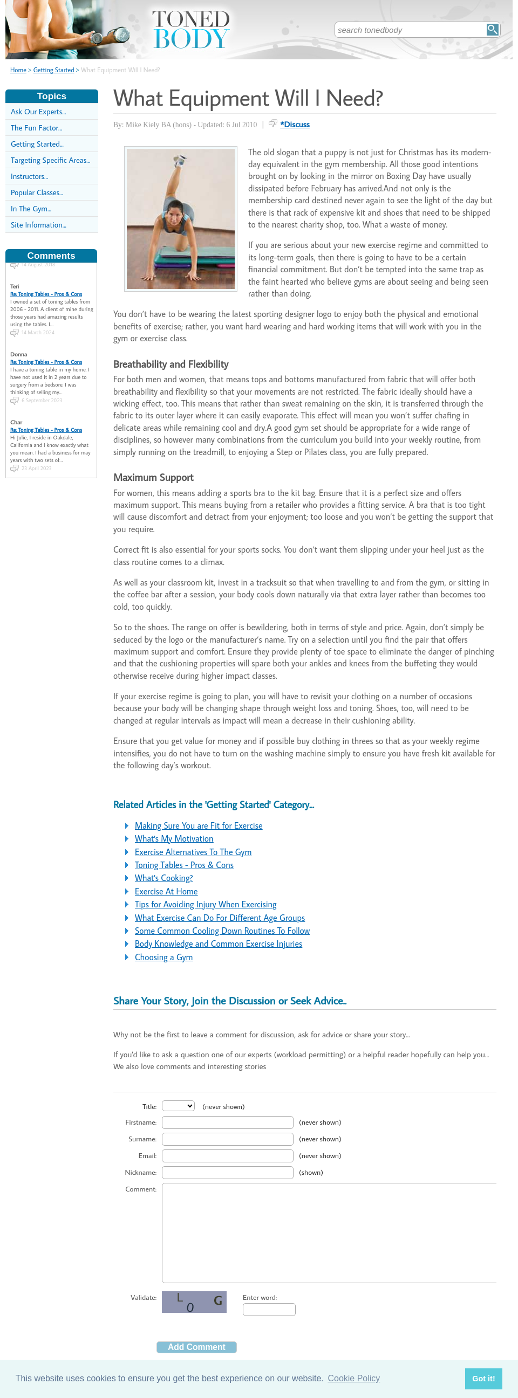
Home (18, 70)
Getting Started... (37, 144)
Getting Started (53, 70)
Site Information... (38, 224)
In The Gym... (31, 208)
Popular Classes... (37, 192)
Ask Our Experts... (38, 111)
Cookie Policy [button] (354, 1378)
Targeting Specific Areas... (50, 160)
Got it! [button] (483, 1378)
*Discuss (295, 124)
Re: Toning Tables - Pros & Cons (46, 286)
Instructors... (29, 176)
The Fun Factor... (36, 127)
